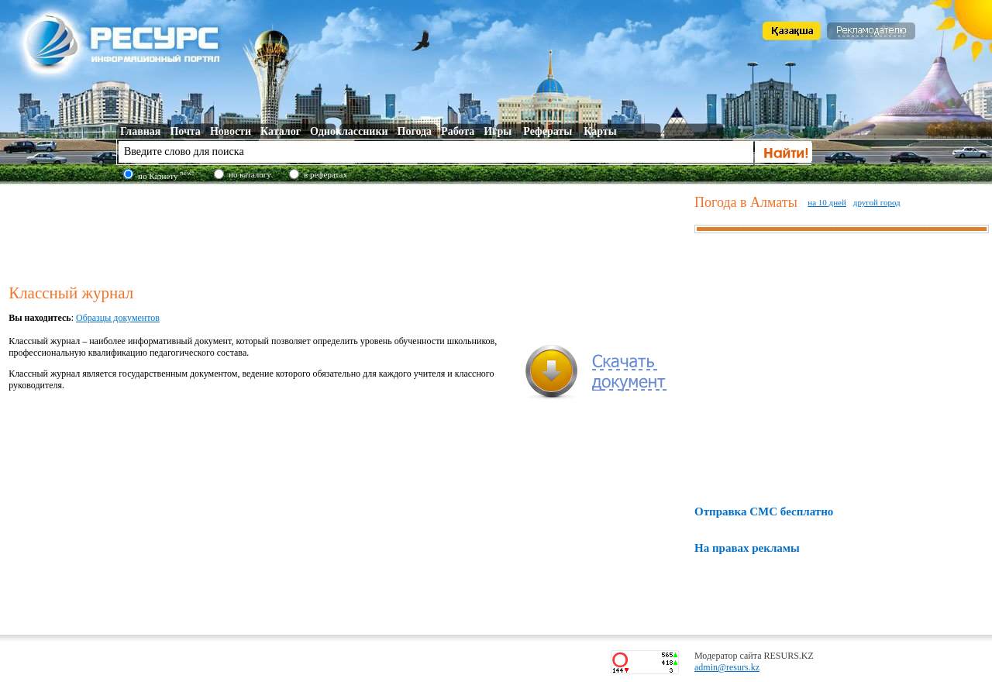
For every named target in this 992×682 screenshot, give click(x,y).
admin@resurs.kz (727, 667)
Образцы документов (118, 317)
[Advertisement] (348, 232)
